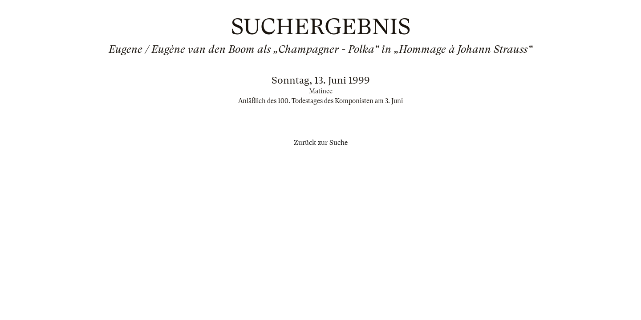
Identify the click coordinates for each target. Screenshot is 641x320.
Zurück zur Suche (321, 143)
